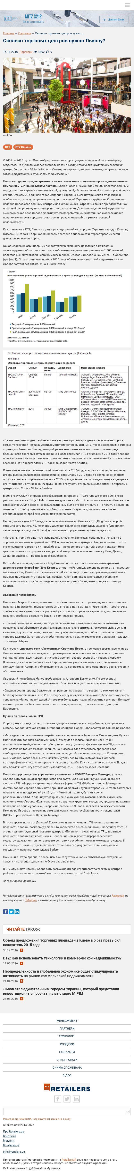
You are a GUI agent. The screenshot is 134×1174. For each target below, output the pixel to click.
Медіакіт (9, 1140)
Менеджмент (67, 1020)
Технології (67, 1036)
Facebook (118, 895)
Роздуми (67, 1044)
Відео (67, 1075)
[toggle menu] (127, 5)
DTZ (7, 147)
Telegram (31, 900)
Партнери (24, 33)
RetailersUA (69, 1159)
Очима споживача (67, 1067)
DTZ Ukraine (23, 147)
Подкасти (67, 1052)
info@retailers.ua (14, 1151)
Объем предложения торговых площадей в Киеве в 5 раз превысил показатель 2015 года (61, 942)
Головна (8, 33)
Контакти (9, 1136)
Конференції (11, 1145)
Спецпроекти (67, 1059)
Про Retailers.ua (13, 1131)
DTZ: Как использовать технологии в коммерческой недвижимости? (62, 958)
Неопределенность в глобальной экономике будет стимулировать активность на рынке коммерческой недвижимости (60, 973)
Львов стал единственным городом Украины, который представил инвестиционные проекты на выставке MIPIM (61, 991)
